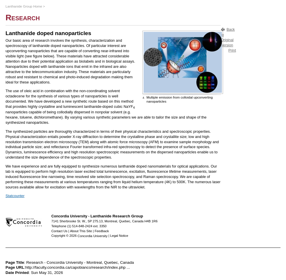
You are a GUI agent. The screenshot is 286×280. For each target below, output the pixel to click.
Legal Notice (119, 235)
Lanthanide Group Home (24, 6)
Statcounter (15, 196)
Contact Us (59, 231)
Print (232, 50)
